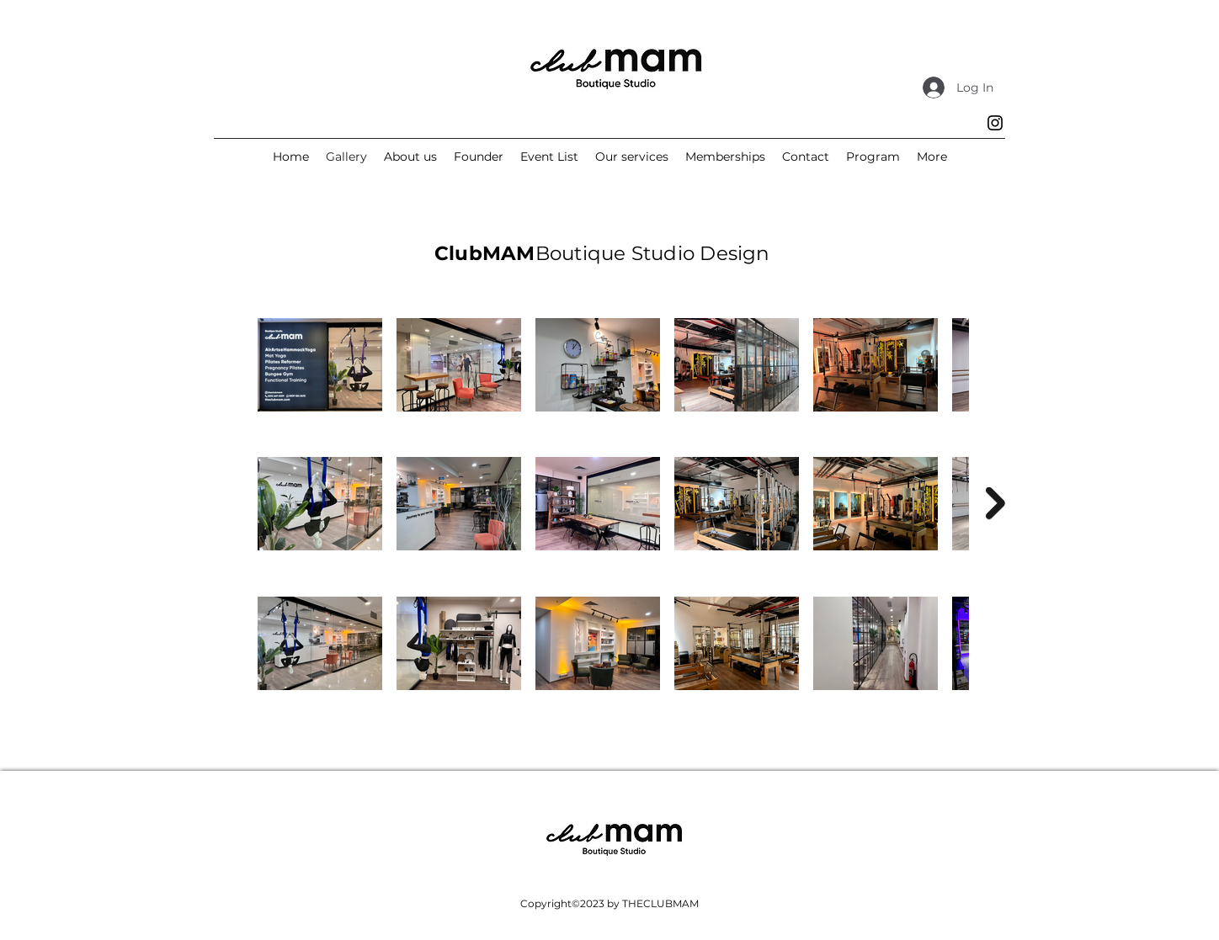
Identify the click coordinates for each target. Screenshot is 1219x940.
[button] (932, 156)
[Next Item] (995, 503)
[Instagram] (995, 123)
